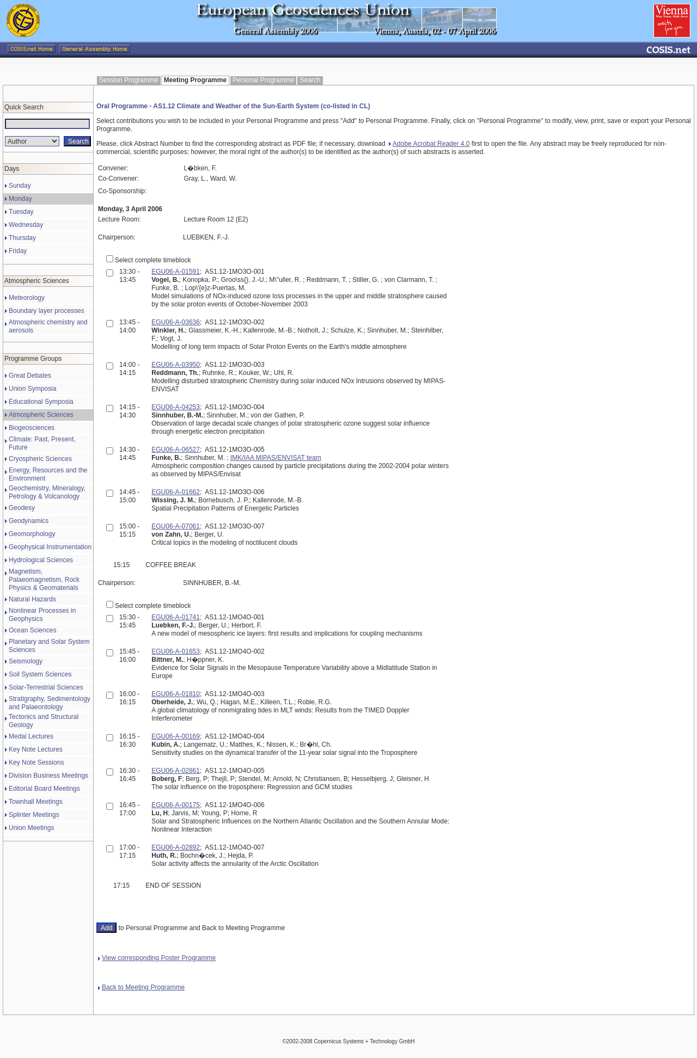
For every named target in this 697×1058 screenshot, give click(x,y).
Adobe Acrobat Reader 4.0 (429, 143)
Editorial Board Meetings (44, 788)
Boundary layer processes (46, 311)
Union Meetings (31, 828)
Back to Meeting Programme (141, 987)
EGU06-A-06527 (175, 449)
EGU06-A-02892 (175, 847)
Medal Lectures (31, 736)
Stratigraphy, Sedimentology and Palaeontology (49, 703)
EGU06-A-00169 (175, 736)
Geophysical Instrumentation (50, 547)
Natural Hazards (32, 599)
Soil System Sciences (40, 674)
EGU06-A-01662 (175, 492)
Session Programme (128, 80)
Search (309, 80)
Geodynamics (28, 521)
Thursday (22, 238)
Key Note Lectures (36, 749)
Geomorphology (32, 534)
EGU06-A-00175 (175, 805)
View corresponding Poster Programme (157, 958)
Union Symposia (32, 388)
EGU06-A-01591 (175, 271)
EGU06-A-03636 (175, 322)
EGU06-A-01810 (175, 694)
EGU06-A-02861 (175, 770)
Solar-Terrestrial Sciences (46, 687)
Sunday (20, 185)
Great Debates (30, 375)
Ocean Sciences (32, 630)
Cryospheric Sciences (40, 459)
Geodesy (22, 508)
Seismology (25, 661)
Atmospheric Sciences (41, 415)
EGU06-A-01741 (175, 617)
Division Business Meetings (48, 775)
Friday (18, 251)
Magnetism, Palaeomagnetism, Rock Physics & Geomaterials (44, 580)
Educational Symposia (41, 401)
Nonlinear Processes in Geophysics (42, 615)
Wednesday (26, 225)
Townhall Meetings (36, 801)
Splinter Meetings (34, 815)
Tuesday (21, 212)
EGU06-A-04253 (175, 407)
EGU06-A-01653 (175, 651)
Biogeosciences (31, 428)
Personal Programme (263, 80)
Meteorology (27, 298)
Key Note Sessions (36, 762)
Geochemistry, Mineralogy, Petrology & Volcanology (47, 492)
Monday (20, 198)
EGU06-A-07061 (175, 526)
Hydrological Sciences (41, 560)
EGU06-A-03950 (175, 364)
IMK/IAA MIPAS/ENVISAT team (275, 458)
